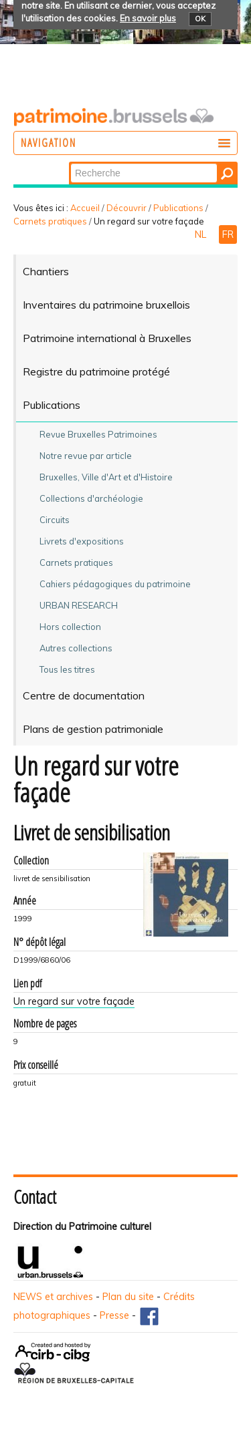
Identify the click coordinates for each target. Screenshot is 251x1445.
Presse (114, 1315)
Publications (178, 207)
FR (228, 234)
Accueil (85, 207)
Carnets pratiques (50, 221)
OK (200, 18)
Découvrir (126, 207)
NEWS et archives (53, 1297)
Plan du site (128, 1297)
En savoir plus (148, 18)
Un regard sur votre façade (74, 1001)
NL (202, 234)
